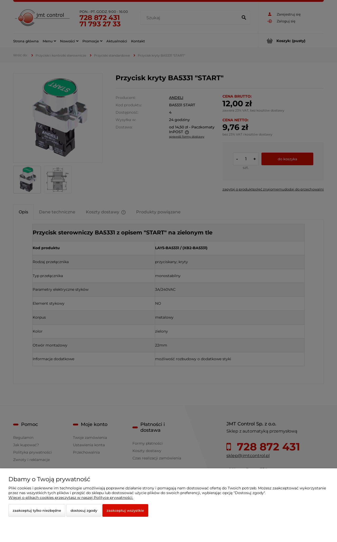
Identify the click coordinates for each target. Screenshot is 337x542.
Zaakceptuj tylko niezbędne (37, 510)
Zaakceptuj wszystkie (125, 510)
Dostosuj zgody (84, 510)
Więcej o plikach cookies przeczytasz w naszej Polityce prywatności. (70, 497)
